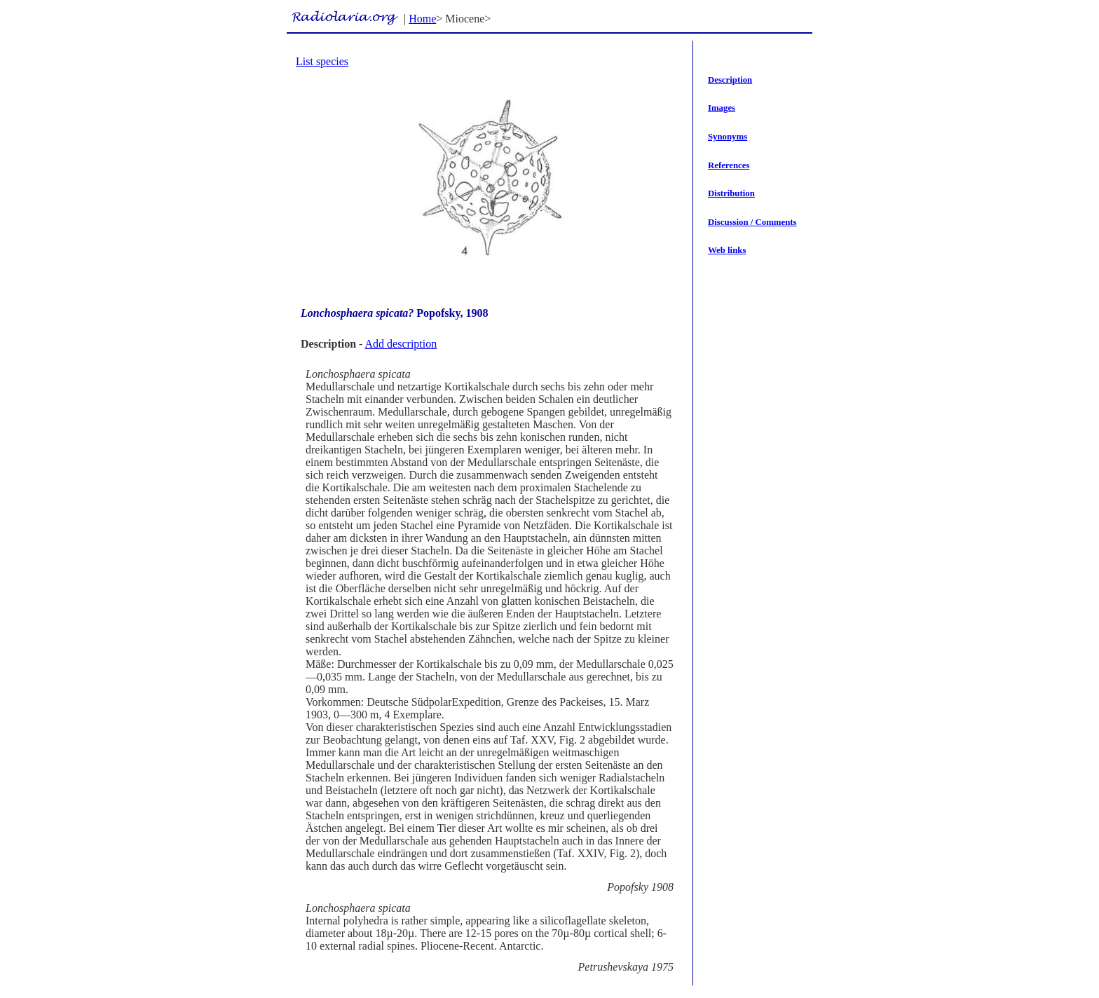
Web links (727, 250)
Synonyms (727, 137)
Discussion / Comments (752, 222)
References (728, 165)
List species (322, 61)
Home (422, 19)
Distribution (731, 193)
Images (721, 108)
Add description (401, 344)
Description (730, 80)
